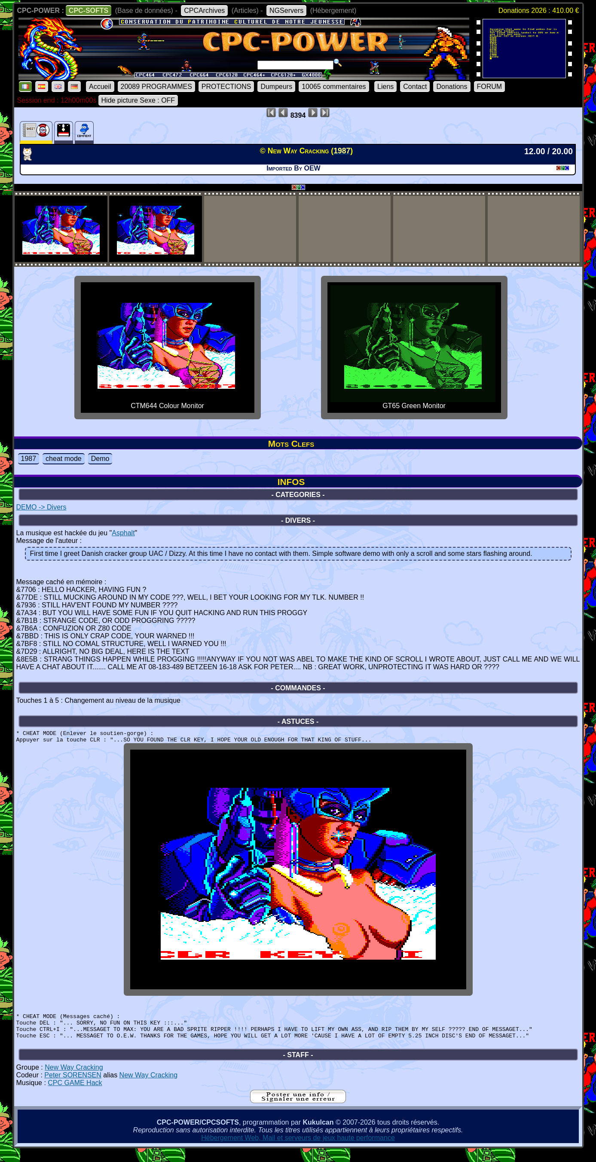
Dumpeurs (276, 86)
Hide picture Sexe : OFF (138, 100)
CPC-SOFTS (88, 10)
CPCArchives (204, 10)
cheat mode (64, 458)
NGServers (286, 10)
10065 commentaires (334, 86)
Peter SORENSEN (72, 1086)
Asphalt (123, 533)
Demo (100, 458)
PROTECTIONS (226, 86)
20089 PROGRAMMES (156, 86)
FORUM (489, 86)
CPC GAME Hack (75, 1094)
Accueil (100, 86)
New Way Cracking (74, 1079)
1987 (29, 458)
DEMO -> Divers (41, 507)
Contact (415, 86)
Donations (451, 86)
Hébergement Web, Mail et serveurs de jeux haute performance (298, 1149)
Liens (385, 86)
